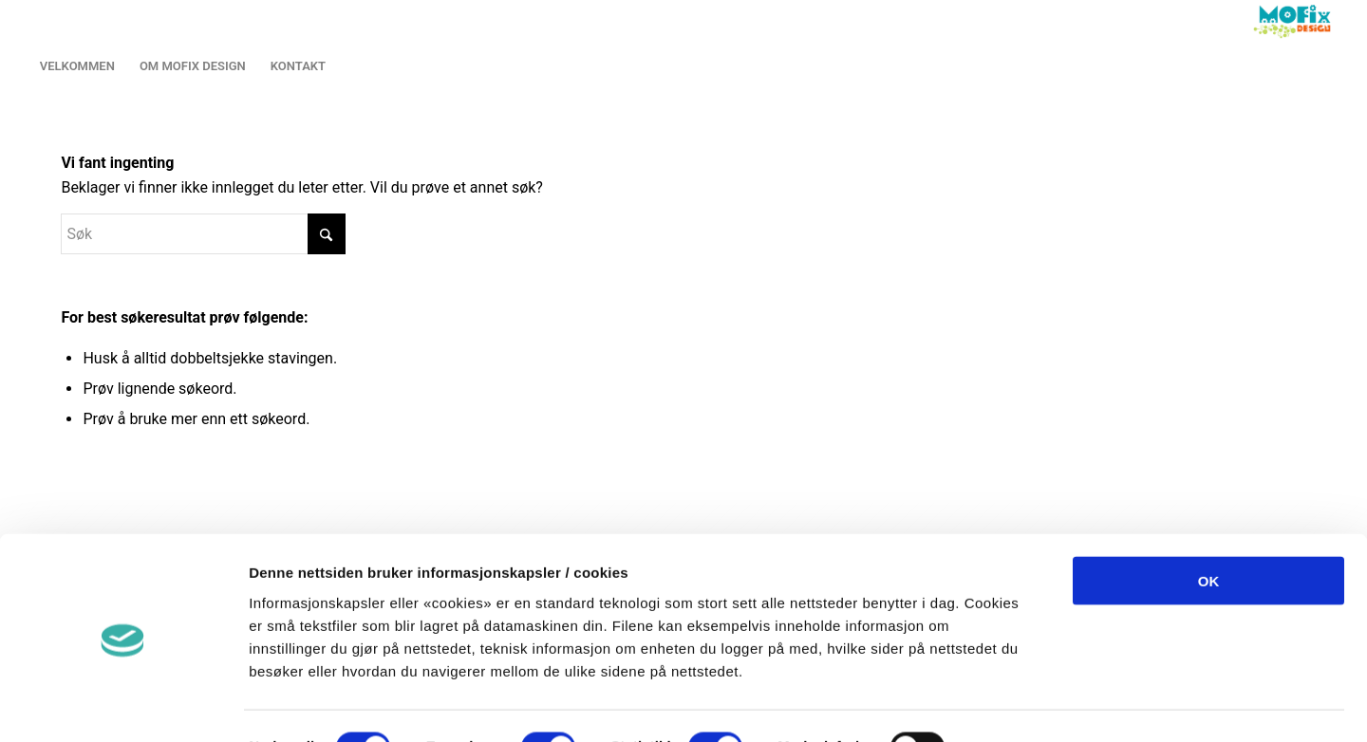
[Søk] (203, 233)
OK (1209, 518)
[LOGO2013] (1296, 21)
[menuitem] (77, 66)
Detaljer (1006, 704)
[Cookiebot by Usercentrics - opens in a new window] (123, 705)
